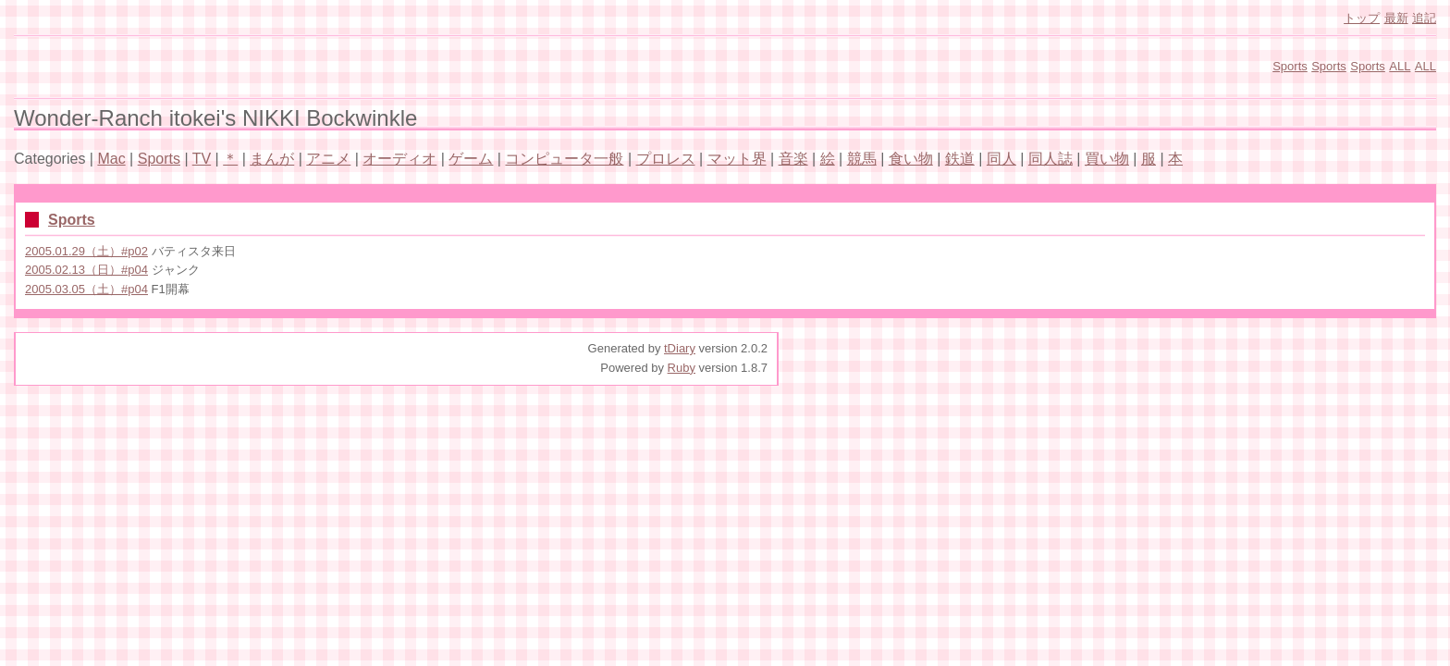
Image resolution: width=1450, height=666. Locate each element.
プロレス (665, 158)
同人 (1001, 158)
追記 (1424, 18)
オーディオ (399, 158)
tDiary (679, 348)
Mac (111, 158)
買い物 (1107, 158)
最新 (1396, 18)
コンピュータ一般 (564, 158)
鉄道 (960, 158)
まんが (272, 158)
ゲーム (471, 158)
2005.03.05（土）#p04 (86, 289)
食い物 (911, 158)
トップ (1362, 18)
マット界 (737, 158)
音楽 (793, 158)
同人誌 (1050, 158)
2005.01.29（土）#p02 (86, 251)
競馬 (862, 158)
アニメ (328, 158)
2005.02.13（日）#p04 (86, 270)
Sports (1290, 66)
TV (201, 158)
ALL (1399, 66)
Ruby (681, 368)
